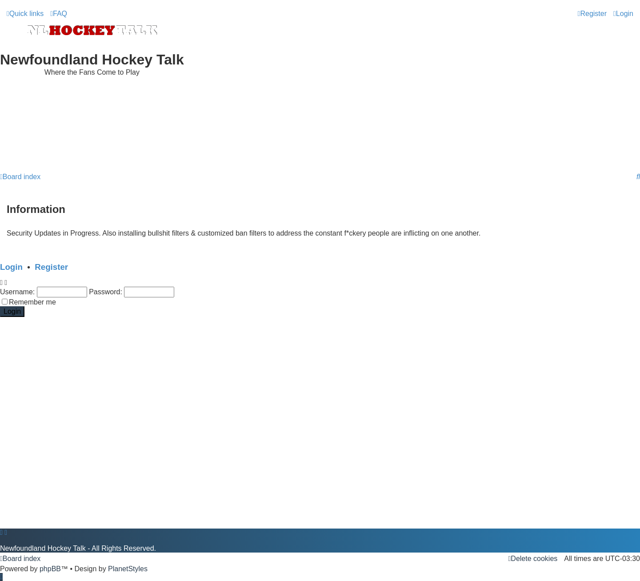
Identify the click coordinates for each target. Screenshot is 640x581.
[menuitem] (58, 14)
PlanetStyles (128, 569)
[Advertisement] (320, 146)
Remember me (32, 302)
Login (11, 267)
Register (51, 267)
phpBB (50, 569)
